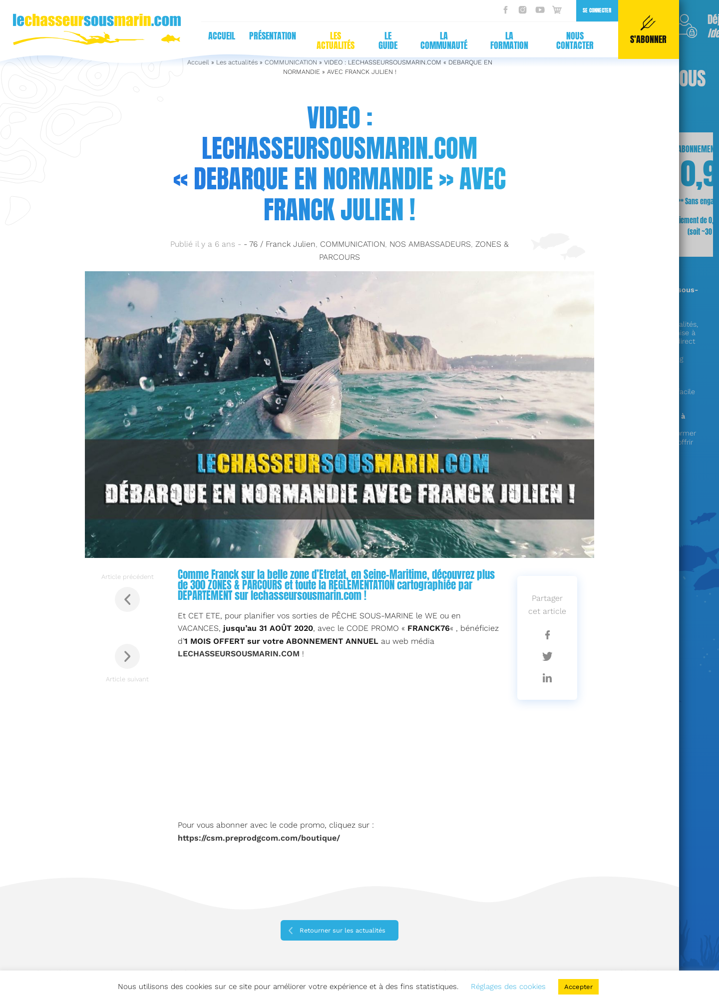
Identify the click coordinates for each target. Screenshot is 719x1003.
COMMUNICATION (352, 244)
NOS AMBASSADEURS (430, 244)
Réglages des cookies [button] (508, 986)
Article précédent (127, 592)
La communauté (443, 40)
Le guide (387, 40)
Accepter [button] (578, 987)
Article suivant (127, 663)
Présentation (272, 35)
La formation (509, 40)
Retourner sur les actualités (342, 930)
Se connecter (597, 10)
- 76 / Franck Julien (280, 244)
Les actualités (336, 40)
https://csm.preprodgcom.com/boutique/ (259, 838)
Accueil (221, 35)
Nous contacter (575, 40)
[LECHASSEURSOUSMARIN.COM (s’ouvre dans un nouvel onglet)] (239, 653)
